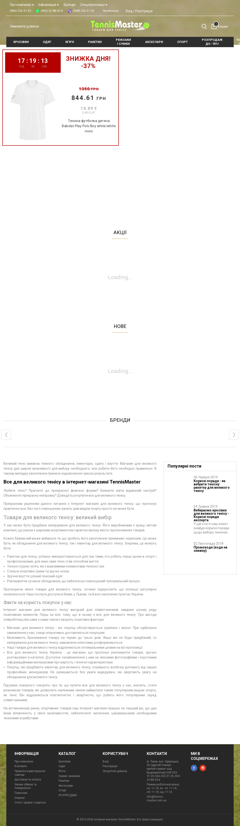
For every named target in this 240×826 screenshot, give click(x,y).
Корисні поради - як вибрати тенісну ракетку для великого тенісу (212, 486)
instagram (203, 768)
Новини (20, 797)
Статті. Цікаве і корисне (30, 802)
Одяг (62, 766)
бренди (120, 420)
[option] (60, 97)
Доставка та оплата (28, 779)
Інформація (48, 5)
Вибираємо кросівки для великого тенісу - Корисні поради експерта (211, 515)
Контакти (21, 766)
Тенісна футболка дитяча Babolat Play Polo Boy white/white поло (89, 126)
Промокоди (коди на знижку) (210, 548)
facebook (194, 768)
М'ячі (62, 771)
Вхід (129, 11)
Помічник (21, 793)
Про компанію (22, 5)
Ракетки (64, 780)
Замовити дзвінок (24, 26)
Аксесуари (66, 785)
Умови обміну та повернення (26, 786)
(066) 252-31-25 (20, 10)
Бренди (69, 5)
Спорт (62, 790)
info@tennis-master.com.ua (156, 798)
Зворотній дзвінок (115, 771)
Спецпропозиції (93, 5)
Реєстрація (144, 11)
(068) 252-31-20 (83, 10)
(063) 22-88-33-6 (52, 10)
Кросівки (65, 761)
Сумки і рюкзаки (69, 776)
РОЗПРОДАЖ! (68, 795)
